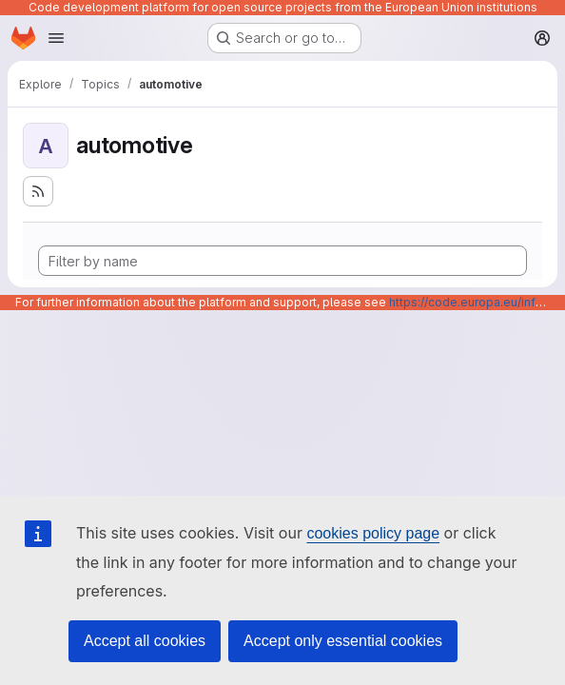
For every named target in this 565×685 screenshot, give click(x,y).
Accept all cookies (144, 641)
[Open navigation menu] (56, 38)
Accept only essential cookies (343, 641)
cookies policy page (372, 533)
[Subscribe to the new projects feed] (38, 191)
